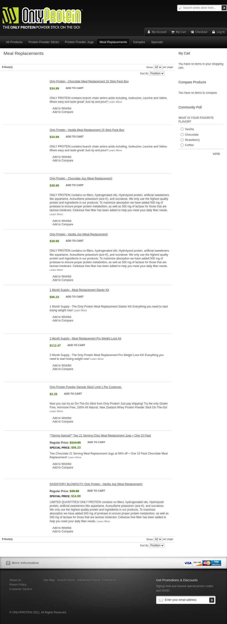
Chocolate (192, 134)
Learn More (115, 101)
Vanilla (189, 129)
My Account (159, 32)
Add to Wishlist (61, 108)
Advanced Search (88, 580)
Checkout (201, 32)
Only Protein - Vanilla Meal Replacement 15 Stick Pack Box (87, 130)
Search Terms (66, 580)
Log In (221, 32)
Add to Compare (62, 112)
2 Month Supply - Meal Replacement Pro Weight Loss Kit (85, 338)
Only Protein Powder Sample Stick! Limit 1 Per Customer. (86, 387)
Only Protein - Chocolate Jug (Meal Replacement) (81, 178)
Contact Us (109, 580)
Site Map (48, 580)
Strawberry (192, 140)
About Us (15, 580)
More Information (25, 563)
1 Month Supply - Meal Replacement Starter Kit (79, 290)
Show (149, 67)
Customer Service (20, 589)
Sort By (144, 73)
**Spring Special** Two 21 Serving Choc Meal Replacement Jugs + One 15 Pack (100, 435)
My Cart (181, 32)
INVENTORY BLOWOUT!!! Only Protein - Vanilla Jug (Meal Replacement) (96, 484)
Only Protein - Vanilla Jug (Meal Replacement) (79, 234)
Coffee (189, 145)
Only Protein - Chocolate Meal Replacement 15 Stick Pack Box (89, 81)
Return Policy (17, 584)
